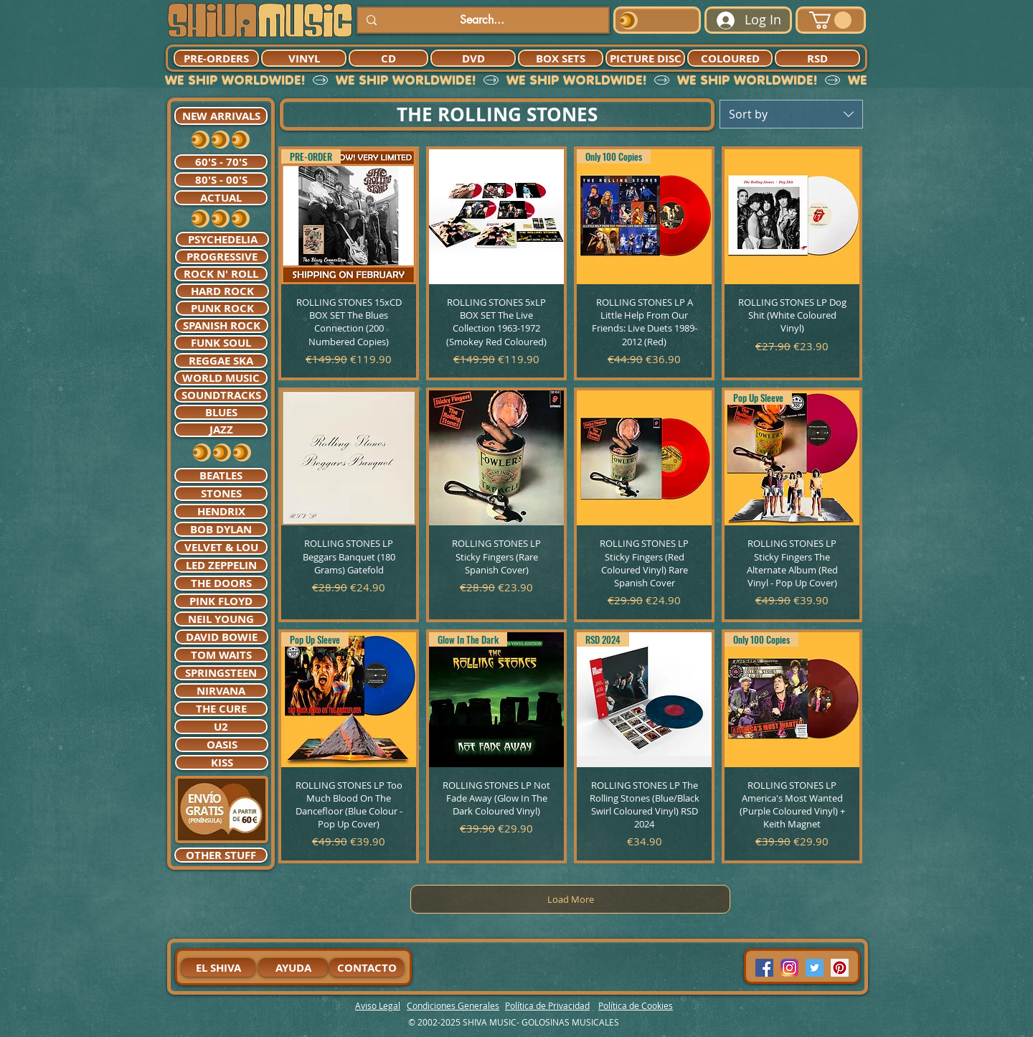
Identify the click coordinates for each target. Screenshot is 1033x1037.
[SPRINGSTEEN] (221, 672)
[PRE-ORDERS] (216, 58)
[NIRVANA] (221, 690)
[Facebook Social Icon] (764, 968)
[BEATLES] (221, 475)
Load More (570, 899)
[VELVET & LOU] (221, 547)
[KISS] (221, 762)
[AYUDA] (293, 967)
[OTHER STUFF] (221, 855)
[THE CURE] (221, 708)
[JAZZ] (221, 429)
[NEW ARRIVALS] (221, 116)
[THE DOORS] (221, 583)
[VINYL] (303, 58)
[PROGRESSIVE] (221, 256)
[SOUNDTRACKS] (221, 395)
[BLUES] (221, 412)
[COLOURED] (730, 58)
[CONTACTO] (366, 967)
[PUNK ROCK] (222, 308)
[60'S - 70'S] (221, 161)
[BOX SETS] (560, 58)
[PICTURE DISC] (645, 58)
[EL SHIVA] (218, 967)
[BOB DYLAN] (221, 529)
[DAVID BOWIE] (221, 636)
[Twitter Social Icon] (815, 968)
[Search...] (481, 20)
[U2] (221, 726)
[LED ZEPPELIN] (221, 565)
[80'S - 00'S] (221, 179)
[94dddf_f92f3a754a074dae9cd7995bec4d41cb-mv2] (789, 968)
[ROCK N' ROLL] (221, 273)
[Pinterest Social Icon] (840, 968)
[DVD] (473, 58)
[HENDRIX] (221, 511)
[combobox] (791, 114)
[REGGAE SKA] (221, 360)
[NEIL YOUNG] (221, 619)
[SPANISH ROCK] (221, 325)
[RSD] (817, 58)
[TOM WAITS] (221, 654)
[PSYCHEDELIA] (222, 239)
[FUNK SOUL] (221, 342)
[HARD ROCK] (222, 291)
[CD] (388, 58)
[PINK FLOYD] (221, 601)
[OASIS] (221, 744)
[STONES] (221, 493)
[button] (830, 20)
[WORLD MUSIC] (221, 377)
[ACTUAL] (221, 197)
